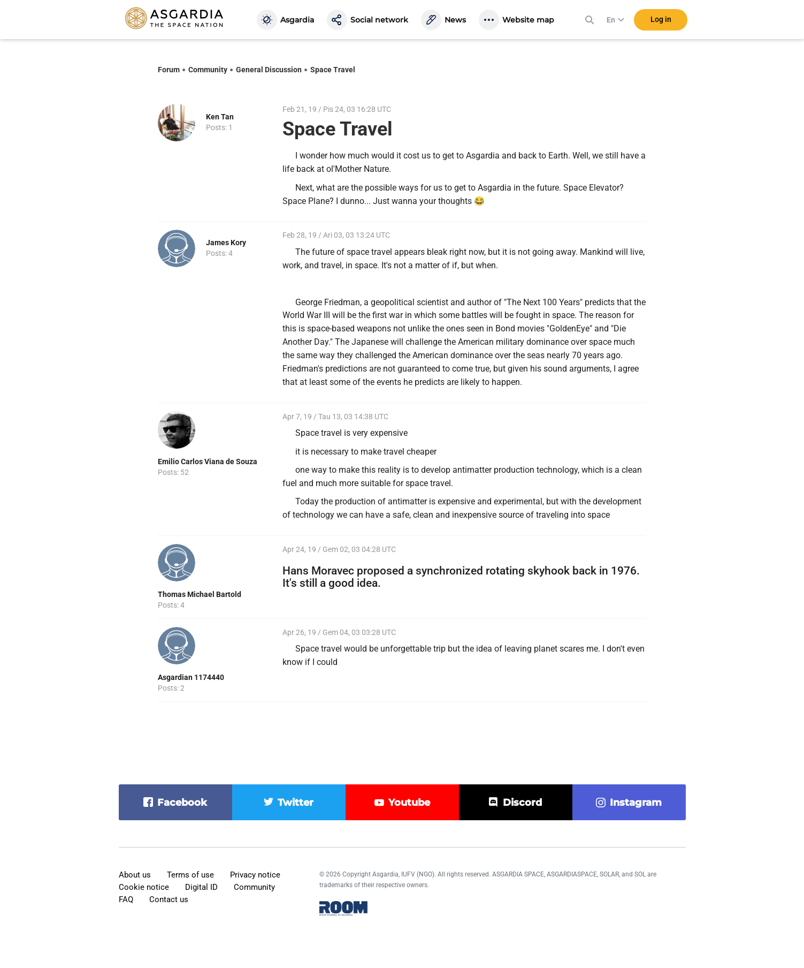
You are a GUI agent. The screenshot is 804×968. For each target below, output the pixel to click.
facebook (182, 802)
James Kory (226, 242)
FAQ (126, 899)
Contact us (168, 899)
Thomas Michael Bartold (199, 594)
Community (207, 69)
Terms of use (190, 875)
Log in (660, 21)
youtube (409, 802)
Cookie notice (144, 887)
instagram (636, 802)
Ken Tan (220, 116)
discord (522, 802)
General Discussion (269, 69)
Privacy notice (255, 875)
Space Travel (332, 69)
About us (135, 875)
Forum (169, 69)
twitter (295, 802)
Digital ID (201, 887)
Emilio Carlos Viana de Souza (207, 461)
